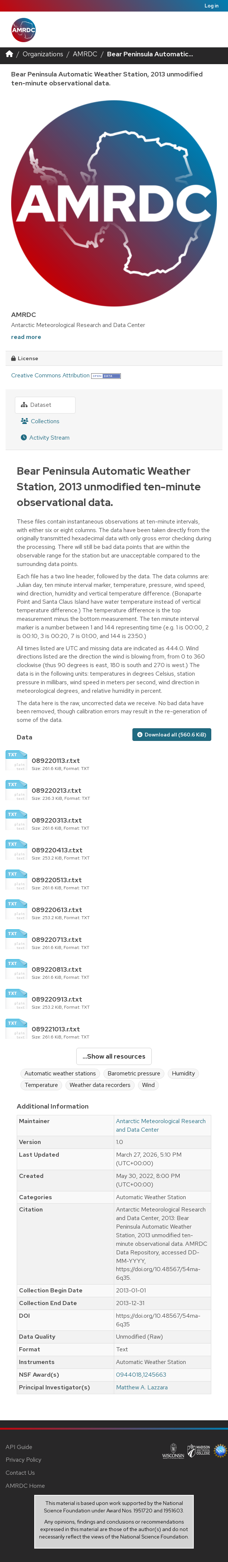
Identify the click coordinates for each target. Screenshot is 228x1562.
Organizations (43, 54)
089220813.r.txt (57, 969)
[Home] (9, 54)
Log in (212, 6)
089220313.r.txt (57, 820)
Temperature (41, 1085)
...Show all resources (114, 1056)
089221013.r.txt (56, 1029)
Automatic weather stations (60, 1073)
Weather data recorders (100, 1085)
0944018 (129, 1375)
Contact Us (20, 1473)
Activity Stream (45, 437)
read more (26, 337)
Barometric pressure (133, 1073)
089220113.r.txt (56, 760)
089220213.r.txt (56, 790)
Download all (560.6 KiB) (171, 734)
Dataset (36, 405)
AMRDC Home (25, 1486)
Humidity (183, 1073)
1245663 (154, 1375)
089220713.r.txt (57, 939)
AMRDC (85, 54)
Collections (40, 421)
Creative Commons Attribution (50, 375)
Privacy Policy (23, 1460)
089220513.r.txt (57, 880)
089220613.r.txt (57, 909)
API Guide (19, 1447)
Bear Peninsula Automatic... (150, 54)
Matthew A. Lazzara (142, 1387)
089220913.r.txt (57, 999)
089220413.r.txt (57, 850)
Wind (148, 1085)
